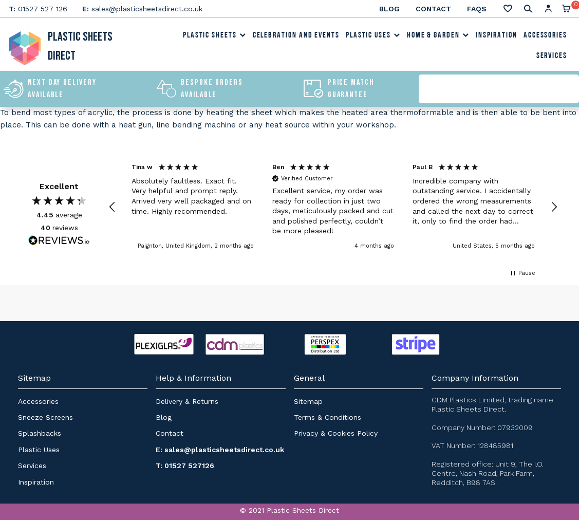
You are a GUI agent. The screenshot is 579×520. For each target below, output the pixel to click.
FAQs (477, 9)
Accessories (545, 35)
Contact (433, 9)
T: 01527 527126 (185, 465)
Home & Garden (438, 35)
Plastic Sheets (215, 35)
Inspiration (496, 35)
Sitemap (308, 401)
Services (551, 56)
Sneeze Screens (45, 417)
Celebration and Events (296, 35)
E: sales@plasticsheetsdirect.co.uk (220, 449)
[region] (333, 206)
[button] (112, 207)
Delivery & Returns (187, 401)
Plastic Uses (373, 35)
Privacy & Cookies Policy (336, 433)
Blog (389, 9)
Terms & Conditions (327, 417)
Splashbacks (39, 433)
